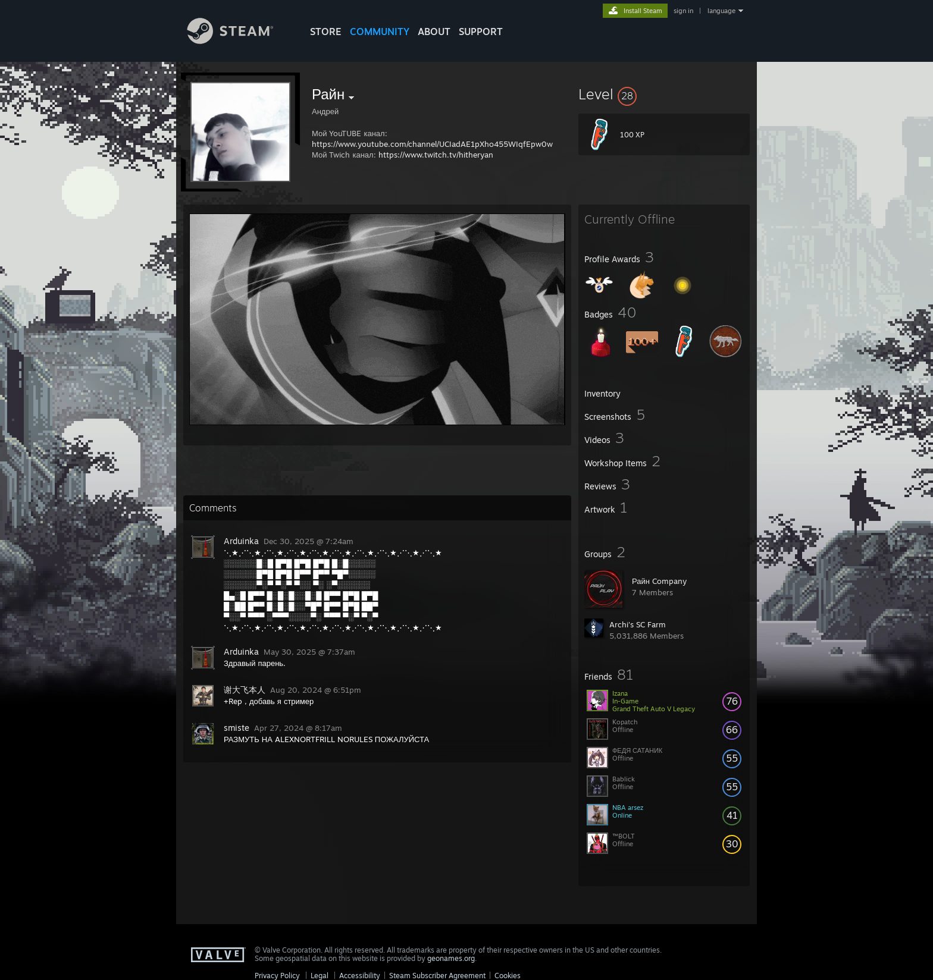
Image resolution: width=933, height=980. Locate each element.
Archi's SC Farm (637, 624)
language (721, 11)
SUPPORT (481, 31)
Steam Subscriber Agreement (437, 975)
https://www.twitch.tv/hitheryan (435, 154)
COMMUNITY (379, 31)
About (434, 31)
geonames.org (451, 958)
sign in (683, 11)
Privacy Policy (277, 975)
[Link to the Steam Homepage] (239, 41)
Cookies (507, 975)
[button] (664, 94)
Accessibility (359, 975)
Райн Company (659, 581)
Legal (319, 975)
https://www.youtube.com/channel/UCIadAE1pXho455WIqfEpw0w (432, 144)
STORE (326, 31)
